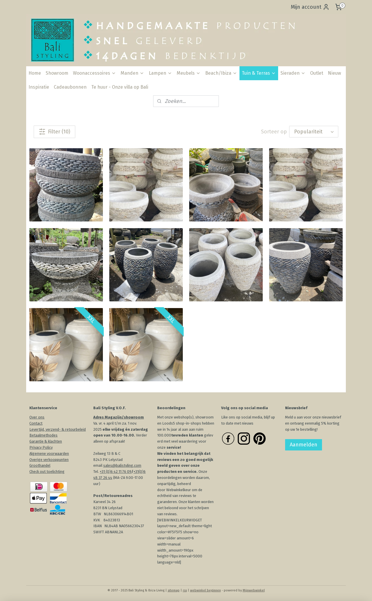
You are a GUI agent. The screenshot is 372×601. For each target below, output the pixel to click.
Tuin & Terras (259, 73)
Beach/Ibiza (221, 73)
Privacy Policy (41, 447)
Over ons (36, 417)
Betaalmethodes (43, 435)
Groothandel (39, 465)
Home (34, 73)
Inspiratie (38, 87)
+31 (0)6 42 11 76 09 (115, 471)
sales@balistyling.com (122, 465)
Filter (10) (54, 131)
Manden (132, 73)
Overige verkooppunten (49, 459)
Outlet (316, 73)
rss (185, 590)
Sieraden (292, 73)
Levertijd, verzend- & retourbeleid (57, 429)
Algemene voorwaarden (49, 453)
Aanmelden (303, 444)
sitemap (174, 590)
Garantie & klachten (45, 441)
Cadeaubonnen (70, 87)
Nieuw (334, 73)
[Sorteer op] (313, 131)
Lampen (160, 73)
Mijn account (310, 6)
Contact (35, 423)
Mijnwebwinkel (254, 590)
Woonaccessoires (94, 73)
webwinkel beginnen (205, 590)
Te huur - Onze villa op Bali (119, 87)
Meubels (189, 73)
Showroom (57, 73)
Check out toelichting (47, 471)
